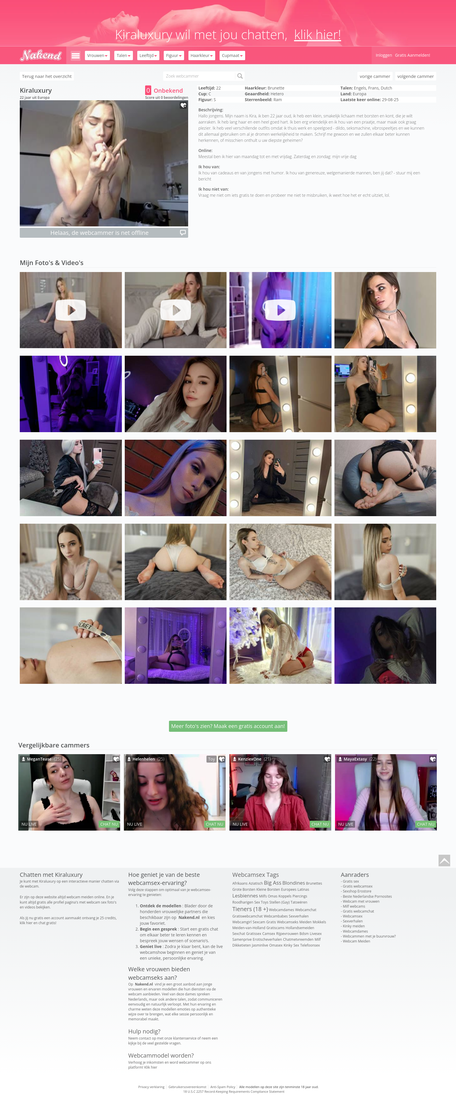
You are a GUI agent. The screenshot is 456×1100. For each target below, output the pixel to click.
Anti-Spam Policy (223, 1087)
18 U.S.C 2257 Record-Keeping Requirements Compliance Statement (233, 1091)
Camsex (268, 933)
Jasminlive (260, 945)
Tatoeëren (299, 902)
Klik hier (150, 1067)
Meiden (305, 922)
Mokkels (319, 922)
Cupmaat (232, 55)
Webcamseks (287, 922)
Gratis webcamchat (358, 911)
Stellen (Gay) (279, 902)
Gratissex (253, 933)
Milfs (263, 896)
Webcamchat (305, 909)
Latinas (303, 889)
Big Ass (273, 882)
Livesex (316, 933)
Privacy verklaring (151, 1087)
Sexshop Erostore (357, 891)
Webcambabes (276, 916)
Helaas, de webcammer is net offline (118, 233)
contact (145, 1038)
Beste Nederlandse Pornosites (367, 896)
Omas (272, 896)
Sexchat (238, 933)
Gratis (271, 922)
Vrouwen (97, 55)
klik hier (26, 922)
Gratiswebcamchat (247, 916)
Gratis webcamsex (358, 886)
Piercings (300, 896)
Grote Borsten (243, 889)
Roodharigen (242, 902)
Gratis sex (351, 881)
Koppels (285, 896)
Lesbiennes (245, 895)
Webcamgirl (242, 922)
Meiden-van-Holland (248, 927)
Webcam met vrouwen (361, 901)
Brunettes (314, 883)
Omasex (276, 945)
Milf (318, 939)
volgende (416, 76)
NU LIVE (29, 824)
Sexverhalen (299, 916)
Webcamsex (352, 916)
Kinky (288, 945)
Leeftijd (148, 55)
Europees (289, 889)
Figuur (173, 55)
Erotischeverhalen (267, 939)
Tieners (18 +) (250, 909)
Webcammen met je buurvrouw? (369, 936)
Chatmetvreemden (298, 939)
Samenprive (242, 939)
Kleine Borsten (268, 889)
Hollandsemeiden (300, 927)
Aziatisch (256, 883)
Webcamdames (281, 909)
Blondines (293, 882)
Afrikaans (239, 883)
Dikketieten (241, 945)
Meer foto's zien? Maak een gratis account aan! (228, 725)
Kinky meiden (354, 926)
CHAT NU (109, 824)
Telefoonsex (310, 945)
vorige (375, 76)
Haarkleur (202, 55)
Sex (296, 945)
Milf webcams (354, 906)
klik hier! (317, 34)
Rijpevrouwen (287, 933)
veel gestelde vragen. (164, 1043)
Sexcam (259, 922)
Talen (123, 55)
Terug (47, 76)
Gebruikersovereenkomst (187, 1087)
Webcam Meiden (356, 941)
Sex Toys (261, 902)
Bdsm (304, 933)
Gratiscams (275, 927)
